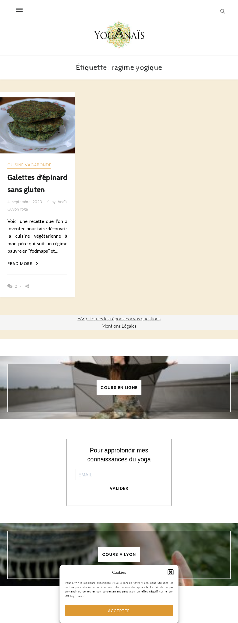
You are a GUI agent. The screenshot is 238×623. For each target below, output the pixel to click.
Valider (119, 488)
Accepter (119, 610)
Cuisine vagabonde (29, 165)
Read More (22, 263)
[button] (170, 572)
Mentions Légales (119, 326)
